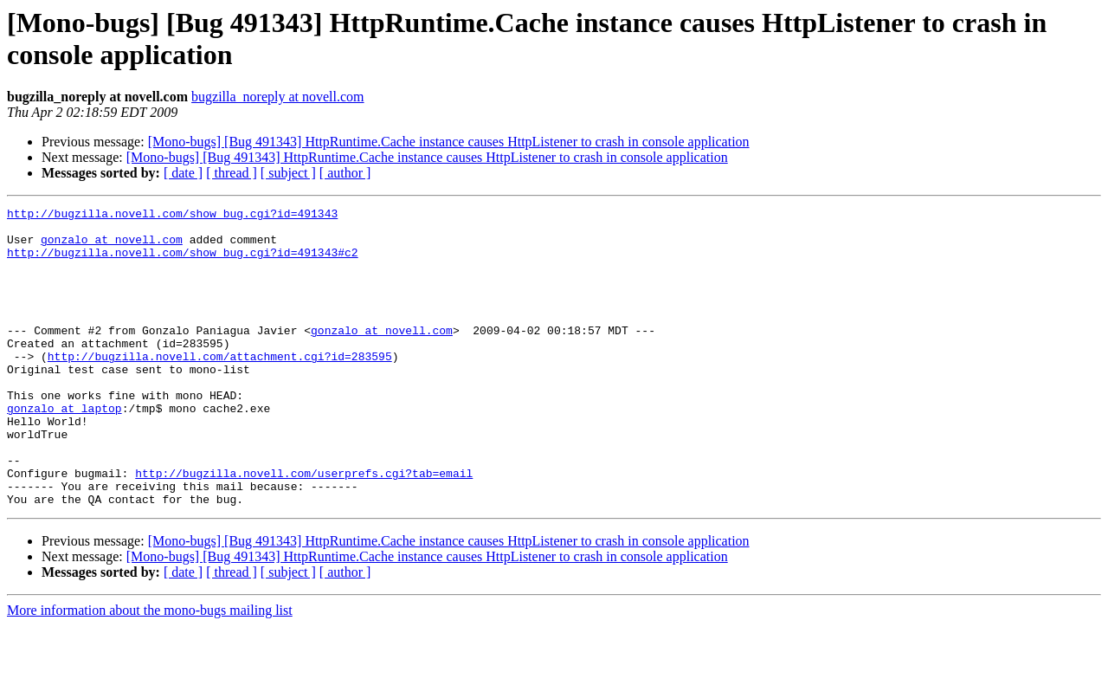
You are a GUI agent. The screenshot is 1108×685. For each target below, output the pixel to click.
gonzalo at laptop (64, 449)
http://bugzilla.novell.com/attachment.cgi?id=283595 (220, 387)
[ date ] (183, 172)
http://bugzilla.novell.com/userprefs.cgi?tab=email (304, 527)
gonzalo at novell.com (112, 247)
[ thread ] (231, 172)
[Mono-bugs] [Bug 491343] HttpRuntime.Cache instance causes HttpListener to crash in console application (449, 141)
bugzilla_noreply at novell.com (277, 96)
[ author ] (345, 172)
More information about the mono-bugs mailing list (150, 669)
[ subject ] (288, 172)
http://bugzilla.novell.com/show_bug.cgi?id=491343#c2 (182, 262)
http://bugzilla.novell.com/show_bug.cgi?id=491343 (172, 215)
